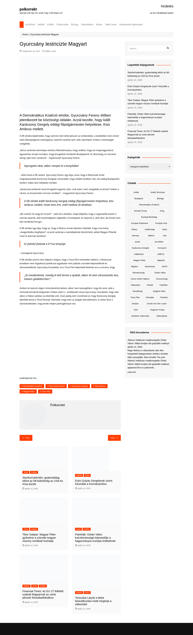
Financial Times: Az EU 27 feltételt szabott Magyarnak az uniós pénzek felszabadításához (42, 594)
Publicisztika (62, 24)
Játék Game (111, 24)
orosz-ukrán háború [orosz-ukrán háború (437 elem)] (140, 279)
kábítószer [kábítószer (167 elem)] (139, 254)
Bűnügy (74, 24)
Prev (26, 438)
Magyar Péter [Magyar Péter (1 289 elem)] (139, 260)
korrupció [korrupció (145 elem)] (162, 248)
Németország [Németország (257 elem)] (139, 272)
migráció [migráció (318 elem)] (161, 260)
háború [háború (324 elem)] (151, 235)
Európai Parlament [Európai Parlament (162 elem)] (139, 223)
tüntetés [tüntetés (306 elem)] (164, 297)
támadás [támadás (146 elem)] (149, 297)
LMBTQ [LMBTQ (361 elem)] (160, 254)
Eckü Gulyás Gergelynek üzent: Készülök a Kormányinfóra (148, 88)
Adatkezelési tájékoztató (131, 24)
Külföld (50, 24)
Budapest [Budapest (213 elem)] (138, 198)
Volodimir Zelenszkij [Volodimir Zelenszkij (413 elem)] (140, 316)
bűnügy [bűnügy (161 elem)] (160, 198)
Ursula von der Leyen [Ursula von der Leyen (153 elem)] (157, 303)
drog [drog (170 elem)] (162, 211)
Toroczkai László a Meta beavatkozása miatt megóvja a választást (93, 601)
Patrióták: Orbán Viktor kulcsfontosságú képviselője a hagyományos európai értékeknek (95, 537)
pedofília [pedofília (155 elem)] (163, 285)
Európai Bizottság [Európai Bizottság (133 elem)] (149, 217)
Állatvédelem (87, 24)
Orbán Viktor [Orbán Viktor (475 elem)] (160, 272)
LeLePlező (30, 24)
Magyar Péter (29, 391)
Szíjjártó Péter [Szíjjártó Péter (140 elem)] (159, 291)
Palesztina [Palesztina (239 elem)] (135, 285)
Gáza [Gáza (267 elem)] (164, 229)
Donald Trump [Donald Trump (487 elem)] (140, 211)
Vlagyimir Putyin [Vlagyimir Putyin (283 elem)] (157, 310)
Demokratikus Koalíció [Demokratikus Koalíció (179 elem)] (149, 204)
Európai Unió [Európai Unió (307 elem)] (161, 223)
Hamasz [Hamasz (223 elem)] (135, 235)
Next (114, 438)
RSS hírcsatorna (139, 332)
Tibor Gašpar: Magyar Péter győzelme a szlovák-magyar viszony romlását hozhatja (39, 537)
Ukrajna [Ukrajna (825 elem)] (135, 303)
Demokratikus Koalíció (32, 386)
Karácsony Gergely (80, 386)
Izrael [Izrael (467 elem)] (137, 242)
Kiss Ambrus (100, 386)
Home (25, 34)
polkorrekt (28, 9)
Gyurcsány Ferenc (57, 386)
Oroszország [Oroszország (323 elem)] (161, 279)
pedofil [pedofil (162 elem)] (150, 285)
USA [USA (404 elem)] (136, 310)
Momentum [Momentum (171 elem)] (150, 266)
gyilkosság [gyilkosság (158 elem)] (150, 229)
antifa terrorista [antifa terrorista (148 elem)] (158, 192)
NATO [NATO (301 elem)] (164, 266)
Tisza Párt (46, 391)
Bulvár (99, 24)
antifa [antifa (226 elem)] (136, 192)
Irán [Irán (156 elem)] (165, 235)
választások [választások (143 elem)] (161, 316)
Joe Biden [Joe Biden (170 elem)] (158, 242)
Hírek (53, 51)
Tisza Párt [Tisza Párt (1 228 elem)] (135, 297)
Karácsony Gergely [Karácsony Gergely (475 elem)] (140, 248)
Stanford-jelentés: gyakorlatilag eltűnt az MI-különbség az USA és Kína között (42, 481)
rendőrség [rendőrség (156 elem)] (138, 291)
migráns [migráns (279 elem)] (134, 266)
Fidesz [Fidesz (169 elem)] (134, 229)
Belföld (41, 24)
